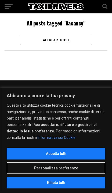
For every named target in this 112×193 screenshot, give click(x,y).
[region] (56, 140)
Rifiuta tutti (56, 182)
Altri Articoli (56, 40)
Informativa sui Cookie (56, 137)
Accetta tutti (56, 153)
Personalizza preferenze (56, 168)
